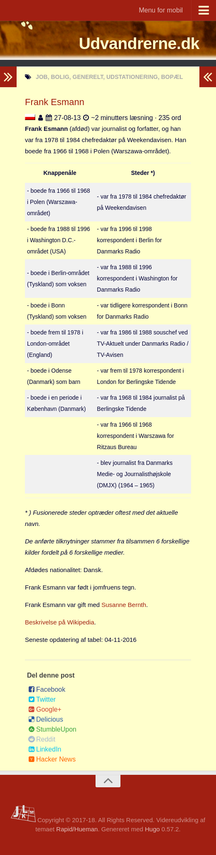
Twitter (42, 699)
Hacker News (52, 759)
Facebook (46, 689)
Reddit (41, 739)
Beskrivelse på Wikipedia (59, 622)
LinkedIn (44, 749)
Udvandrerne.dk (134, 43)
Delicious (45, 719)
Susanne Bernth (123, 604)
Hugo (152, 829)
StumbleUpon (52, 729)
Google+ (44, 709)
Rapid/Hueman (77, 829)
